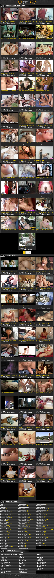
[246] (4, 520)
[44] (5, 510)
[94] (6, 517)
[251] (41, 535)
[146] (22, 528)
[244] (41, 531)
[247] (23, 525)
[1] (2, 504)
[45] (5, 532)
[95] (6, 513)
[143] (6, 529)
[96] (25, 537)
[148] (5, 516)
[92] (24, 520)
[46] (6, 511)
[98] (23, 540)
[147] (41, 505)
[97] (26, 519)
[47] (5, 526)
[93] (41, 511)
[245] (24, 511)
